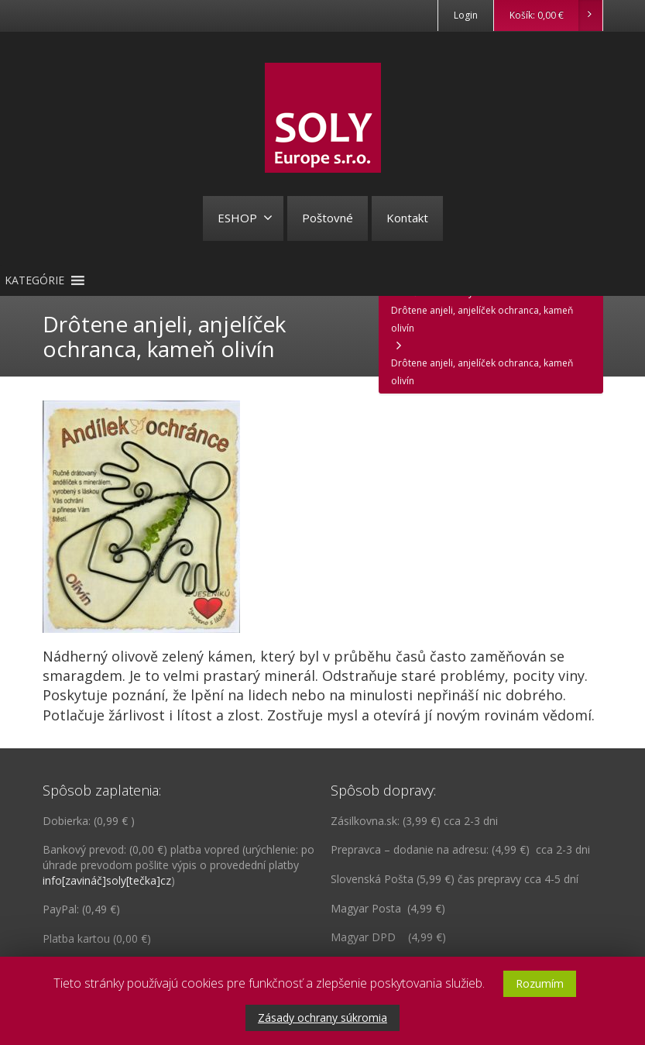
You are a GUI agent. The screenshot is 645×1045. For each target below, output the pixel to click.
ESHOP (245, 217)
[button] (34, 280)
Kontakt (407, 217)
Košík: (555, 15)
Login (466, 15)
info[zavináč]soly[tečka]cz (107, 880)
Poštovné (327, 217)
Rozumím (540, 983)
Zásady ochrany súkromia (322, 1017)
